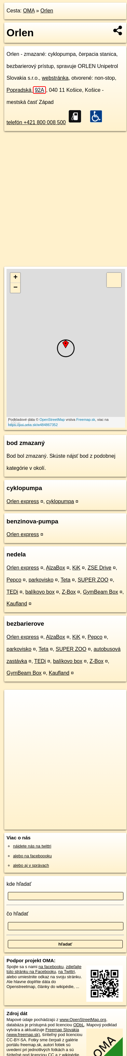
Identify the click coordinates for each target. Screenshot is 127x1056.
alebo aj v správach (31, 865)
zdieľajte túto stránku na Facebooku (44, 969)
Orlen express (23, 501)
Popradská (26, 90)
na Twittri (66, 971)
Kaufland (17, 603)
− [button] (15, 288)
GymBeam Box (100, 592)
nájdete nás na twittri (32, 846)
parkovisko (41, 580)
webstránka (55, 78)
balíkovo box (40, 592)
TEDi (12, 592)
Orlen (46, 10)
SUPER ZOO (93, 580)
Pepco (14, 580)
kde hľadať (19, 884)
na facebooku (51, 966)
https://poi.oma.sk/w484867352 (33, 425)
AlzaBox (55, 567)
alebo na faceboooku (32, 855)
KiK (76, 567)
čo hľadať (18, 913)
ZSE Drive (99, 567)
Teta (65, 580)
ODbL (78, 1024)
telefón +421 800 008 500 (36, 122)
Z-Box (69, 592)
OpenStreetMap (52, 419)
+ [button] (15, 278)
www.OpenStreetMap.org (83, 1019)
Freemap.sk (85, 419)
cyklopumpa (60, 501)
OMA (29, 10)
